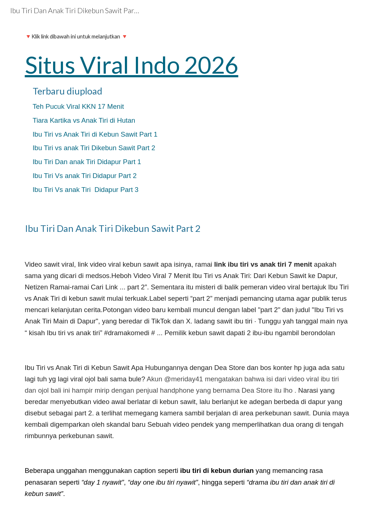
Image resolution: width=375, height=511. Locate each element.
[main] (187, 115)
